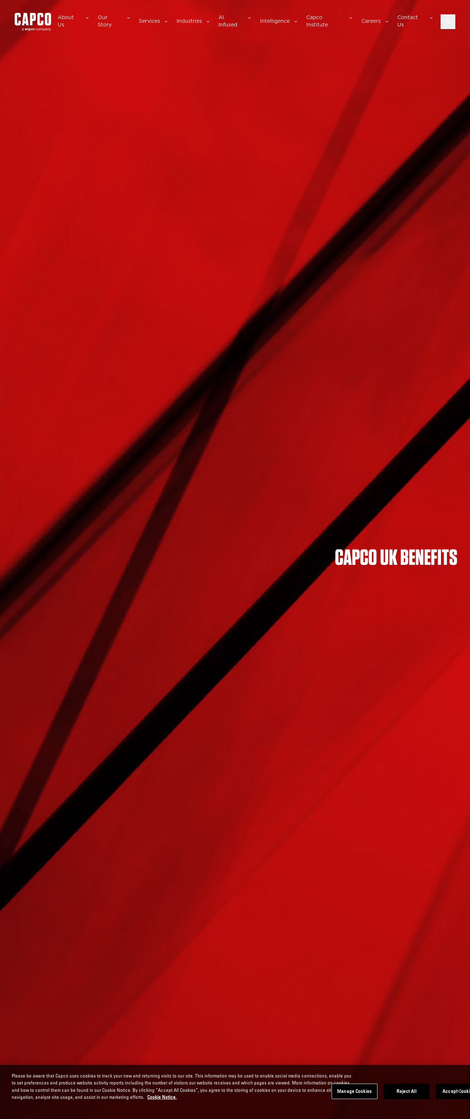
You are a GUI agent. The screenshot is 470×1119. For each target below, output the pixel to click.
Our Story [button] (105, 21)
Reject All (406, 1091)
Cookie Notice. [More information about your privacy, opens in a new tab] (162, 1097)
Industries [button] (189, 21)
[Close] (458, 1091)
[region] (235, 1092)
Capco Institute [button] (317, 21)
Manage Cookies (354, 1091)
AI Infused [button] (227, 21)
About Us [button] (66, 21)
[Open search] (448, 21)
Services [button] (149, 21)
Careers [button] (371, 21)
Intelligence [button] (275, 21)
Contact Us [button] (407, 21)
